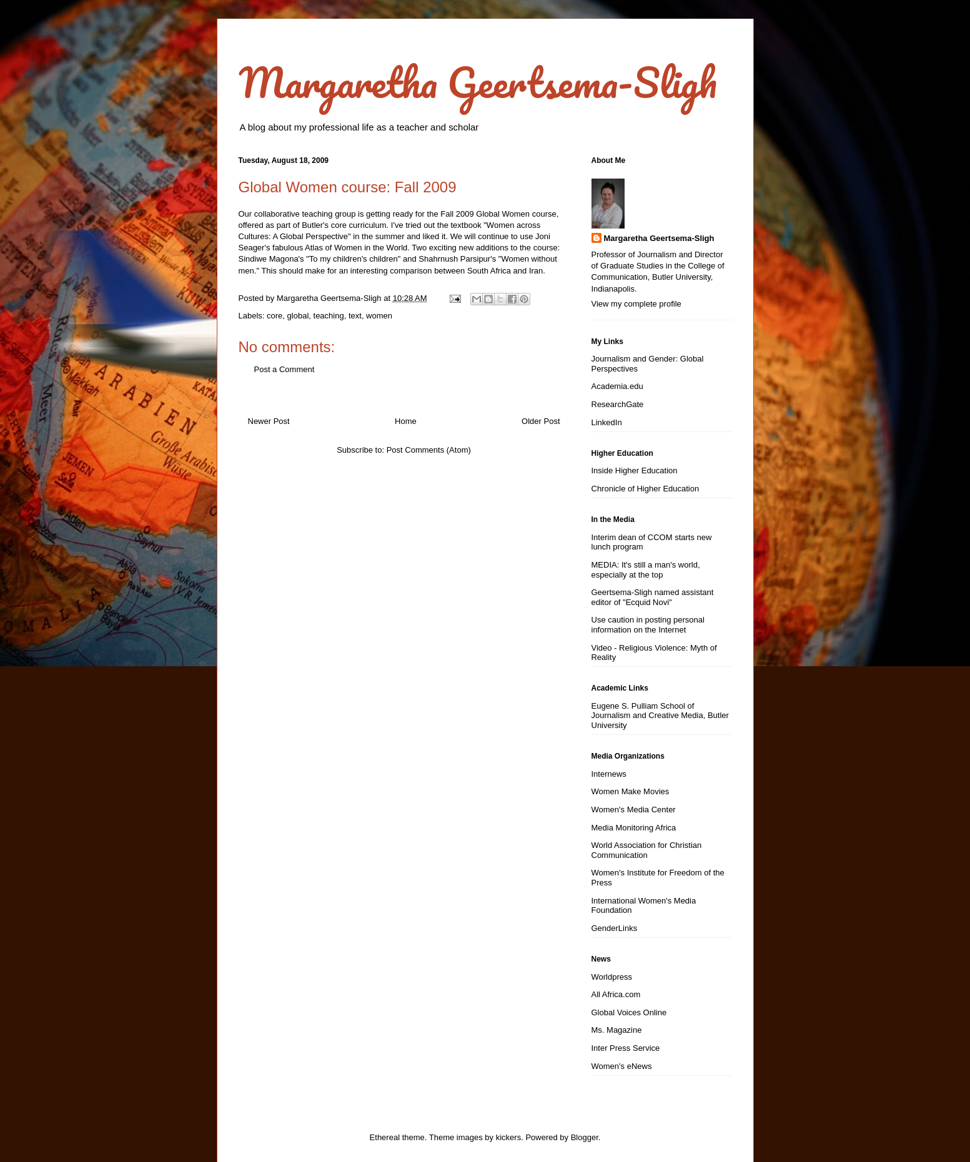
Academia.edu (617, 386)
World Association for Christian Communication (646, 850)
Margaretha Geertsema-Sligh (478, 82)
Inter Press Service (625, 1048)
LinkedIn (606, 422)
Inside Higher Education (634, 470)
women (379, 315)
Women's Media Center (633, 809)
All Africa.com (616, 994)
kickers (508, 1137)
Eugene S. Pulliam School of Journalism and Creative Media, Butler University (660, 715)
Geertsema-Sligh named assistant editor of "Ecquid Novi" (652, 597)
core (274, 315)
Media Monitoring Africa (633, 827)
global (298, 315)
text (355, 315)
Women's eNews (621, 1066)
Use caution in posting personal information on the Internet (648, 624)
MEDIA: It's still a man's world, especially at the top (645, 569)
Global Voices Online (629, 1012)
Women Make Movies (630, 791)
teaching (329, 315)
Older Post (541, 421)
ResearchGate (617, 404)
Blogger (584, 1137)
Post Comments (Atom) (429, 450)
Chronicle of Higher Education (645, 488)
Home (406, 421)
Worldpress (612, 977)
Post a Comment (284, 369)
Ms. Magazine (616, 1030)
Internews (608, 774)
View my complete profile (636, 303)
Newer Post (269, 421)
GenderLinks (614, 928)
